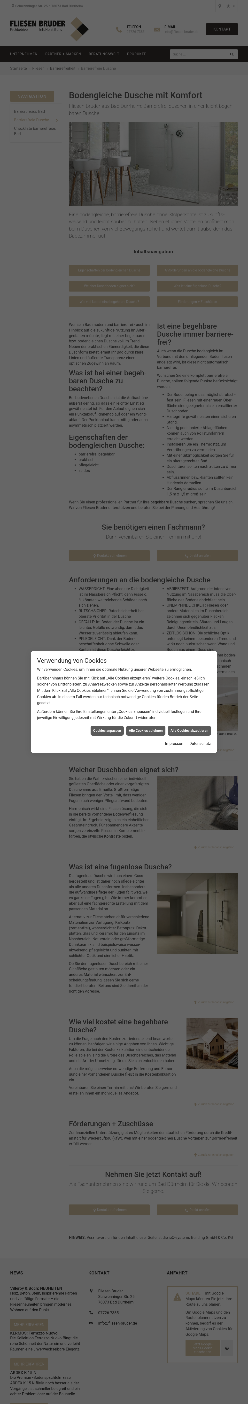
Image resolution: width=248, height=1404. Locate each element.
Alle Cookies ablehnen (146, 731)
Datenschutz (200, 743)
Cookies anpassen (107, 731)
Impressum (175, 743)
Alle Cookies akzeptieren (189, 731)
